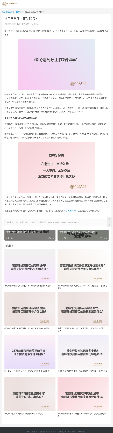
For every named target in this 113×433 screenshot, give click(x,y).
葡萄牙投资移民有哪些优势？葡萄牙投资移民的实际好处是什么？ (82, 415)
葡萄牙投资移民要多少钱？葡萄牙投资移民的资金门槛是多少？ (82, 371)
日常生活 (71, 432)
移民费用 (43, 432)
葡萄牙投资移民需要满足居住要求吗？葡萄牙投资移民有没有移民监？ (82, 287)
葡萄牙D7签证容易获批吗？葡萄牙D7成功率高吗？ (24, 414)
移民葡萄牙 (71, 211)
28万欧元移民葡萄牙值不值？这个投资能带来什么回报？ (26, 371)
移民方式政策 (31, 432)
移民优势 (62, 432)
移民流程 (52, 432)
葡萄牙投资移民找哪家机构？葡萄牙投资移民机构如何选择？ (28, 286)
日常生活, (36, 24)
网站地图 (81, 432)
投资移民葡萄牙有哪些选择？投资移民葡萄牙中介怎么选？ (27, 328)
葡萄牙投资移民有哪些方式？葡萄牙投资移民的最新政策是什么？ (82, 329)
